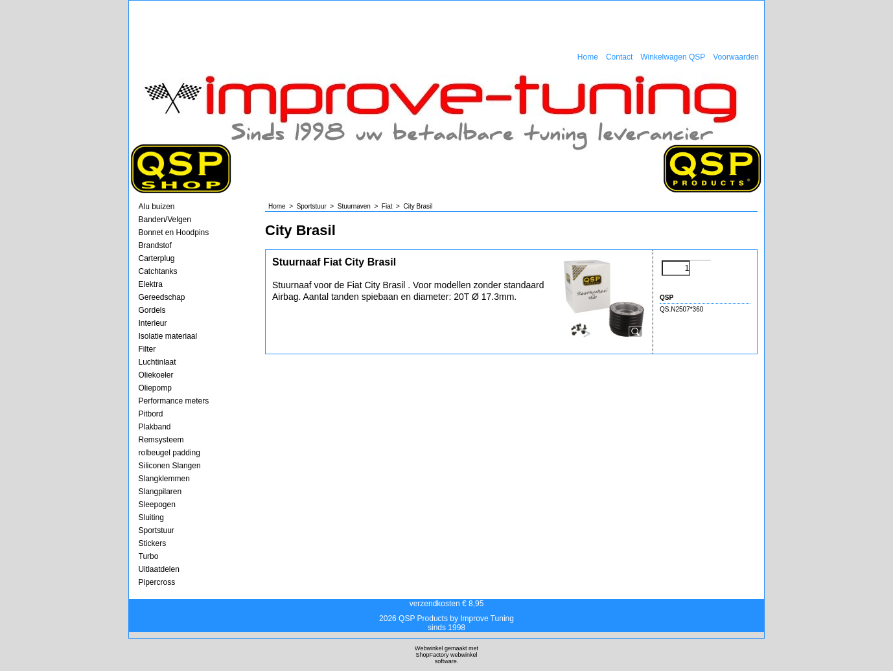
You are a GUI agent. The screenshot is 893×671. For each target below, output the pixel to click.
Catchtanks (158, 271)
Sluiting (151, 517)
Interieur (153, 323)
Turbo (149, 556)
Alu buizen (157, 206)
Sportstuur (156, 530)
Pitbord (151, 413)
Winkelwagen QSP (672, 57)
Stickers (153, 543)
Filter (147, 349)
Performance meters (174, 400)
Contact (619, 57)
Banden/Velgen (165, 219)
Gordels (152, 310)
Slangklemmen (164, 478)
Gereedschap (162, 297)
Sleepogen (157, 504)
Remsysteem (161, 439)
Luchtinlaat (157, 362)
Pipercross (157, 582)
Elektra (151, 284)
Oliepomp (155, 387)
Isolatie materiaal (168, 336)
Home (587, 57)
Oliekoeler (156, 375)
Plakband (155, 426)
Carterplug (157, 258)
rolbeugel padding (169, 452)
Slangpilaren (160, 491)
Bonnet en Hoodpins (174, 232)
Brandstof (155, 245)
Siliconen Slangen (170, 465)
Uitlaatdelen (159, 569)
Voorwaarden (736, 57)
